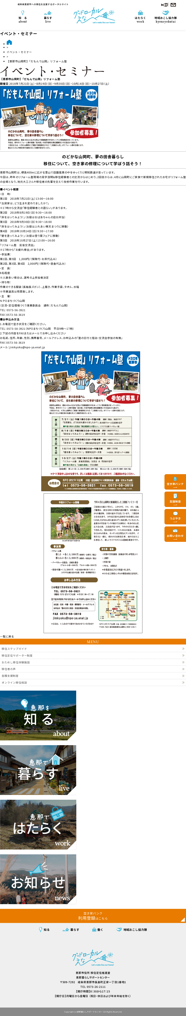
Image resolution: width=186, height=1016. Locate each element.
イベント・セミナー (19, 52)
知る (47, 929)
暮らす (48, 19)
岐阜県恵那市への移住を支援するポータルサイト (43, 4)
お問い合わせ (175, 536)
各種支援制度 (10, 675)
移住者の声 (9, 669)
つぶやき (175, 518)
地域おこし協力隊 (166, 19)
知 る (23, 19)
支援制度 (175, 501)
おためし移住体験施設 (16, 662)
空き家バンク (175, 484)
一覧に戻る (7, 636)
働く (100, 929)
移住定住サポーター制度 (17, 655)
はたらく (140, 19)
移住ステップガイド (14, 648)
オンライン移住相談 (14, 682)
